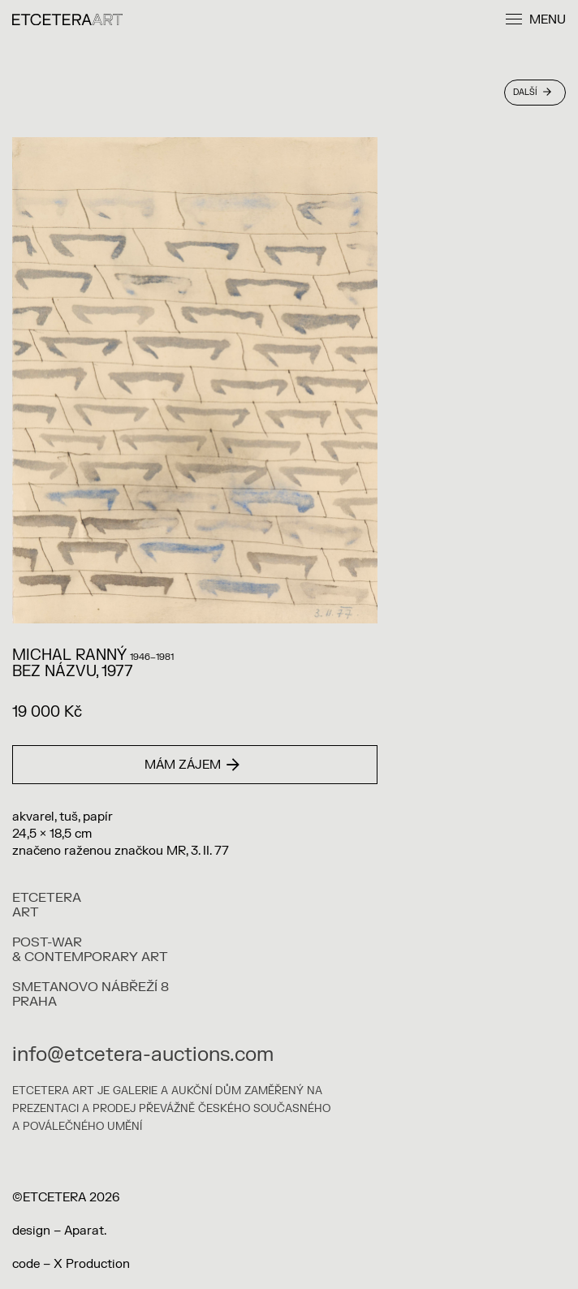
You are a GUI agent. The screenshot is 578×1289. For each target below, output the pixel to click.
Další (532, 92)
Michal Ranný (69, 655)
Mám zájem (191, 765)
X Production (92, 1264)
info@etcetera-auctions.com (143, 1054)
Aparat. (85, 1231)
